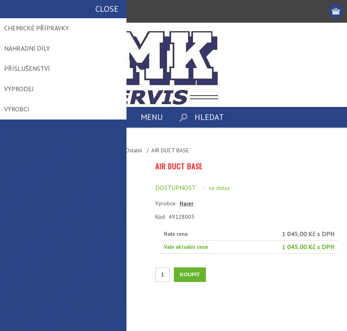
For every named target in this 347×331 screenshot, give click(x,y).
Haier (186, 203)
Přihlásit (305, 11)
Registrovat (289, 11)
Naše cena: (176, 234)
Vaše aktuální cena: (186, 246)
